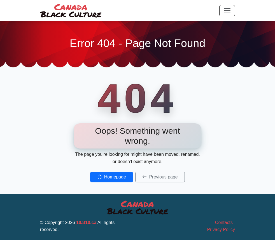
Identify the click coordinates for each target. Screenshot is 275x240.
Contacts (224, 222)
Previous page (160, 177)
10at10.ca (86, 222)
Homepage (111, 177)
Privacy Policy (221, 229)
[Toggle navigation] (227, 10)
